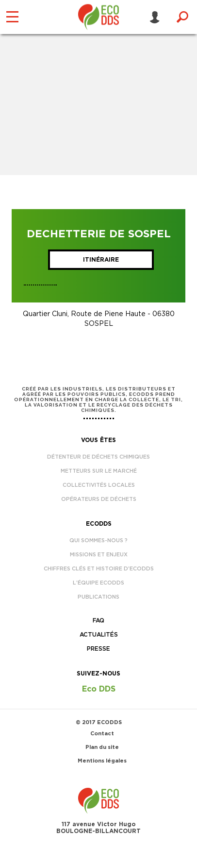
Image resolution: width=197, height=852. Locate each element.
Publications (98, 597)
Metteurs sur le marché (99, 471)
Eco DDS (98, 689)
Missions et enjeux (99, 554)
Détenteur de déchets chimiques (98, 457)
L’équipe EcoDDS (98, 583)
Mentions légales (102, 760)
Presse (98, 649)
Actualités (99, 635)
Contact (102, 733)
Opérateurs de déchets (98, 499)
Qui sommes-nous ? (98, 540)
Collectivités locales (99, 485)
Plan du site (102, 747)
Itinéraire (101, 260)
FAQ (98, 620)
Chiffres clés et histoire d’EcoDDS (99, 568)
